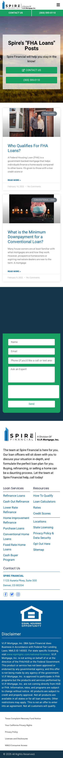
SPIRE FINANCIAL (13, 576)
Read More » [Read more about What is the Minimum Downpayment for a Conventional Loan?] (14, 271)
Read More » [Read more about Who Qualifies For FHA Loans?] (14, 180)
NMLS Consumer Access (16, 745)
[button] (58, 5)
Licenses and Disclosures (16, 738)
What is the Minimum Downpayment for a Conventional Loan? (27, 237)
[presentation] (33, 391)
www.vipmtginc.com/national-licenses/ (28, 654)
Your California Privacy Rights (18, 725)
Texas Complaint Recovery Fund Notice (23, 718)
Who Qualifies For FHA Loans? (28, 148)
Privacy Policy (11, 732)
